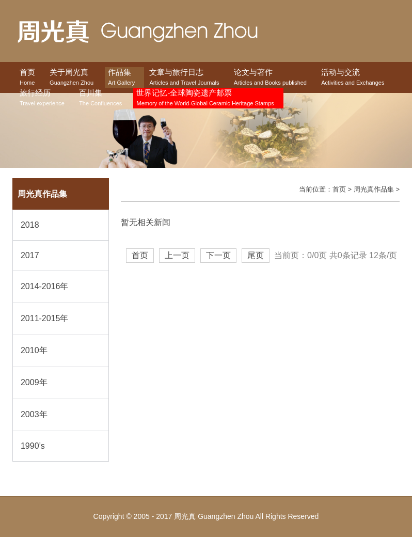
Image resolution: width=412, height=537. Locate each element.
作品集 (121, 78)
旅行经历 (42, 98)
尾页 (255, 255)
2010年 (34, 350)
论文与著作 (270, 78)
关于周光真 (71, 78)
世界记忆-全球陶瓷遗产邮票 (205, 98)
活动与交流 (352, 78)
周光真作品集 (374, 189)
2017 (30, 255)
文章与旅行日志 (184, 78)
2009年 (34, 382)
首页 (27, 78)
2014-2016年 (45, 286)
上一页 (177, 255)
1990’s (33, 445)
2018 (30, 224)
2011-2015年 (45, 318)
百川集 (100, 98)
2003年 (34, 414)
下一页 (218, 255)
